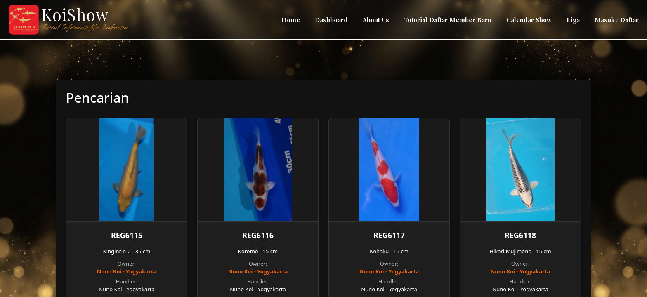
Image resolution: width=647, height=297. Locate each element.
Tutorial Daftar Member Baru (447, 20)
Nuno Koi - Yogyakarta (127, 271)
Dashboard (331, 20)
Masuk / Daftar (617, 20)
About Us (376, 20)
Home (290, 20)
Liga (573, 20)
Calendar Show (529, 20)
